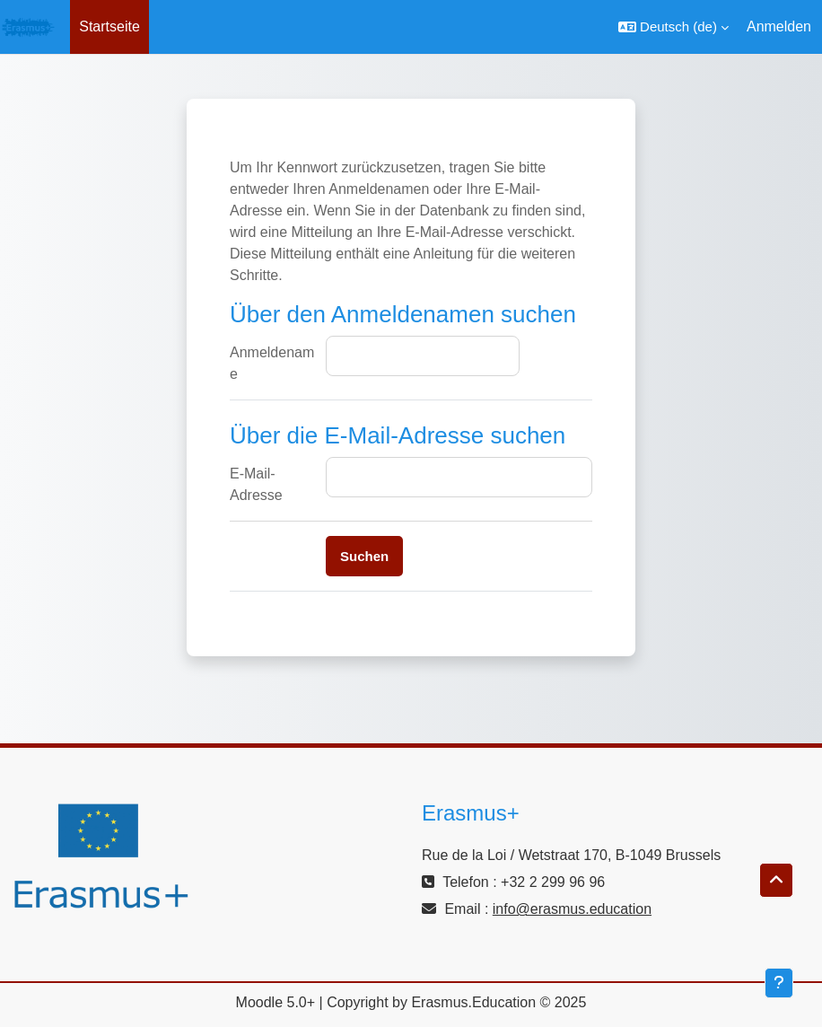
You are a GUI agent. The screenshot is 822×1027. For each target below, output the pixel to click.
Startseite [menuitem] (109, 26)
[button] (673, 27)
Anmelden (779, 26)
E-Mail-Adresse (256, 484)
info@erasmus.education (572, 909)
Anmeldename (272, 363)
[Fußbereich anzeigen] (779, 983)
